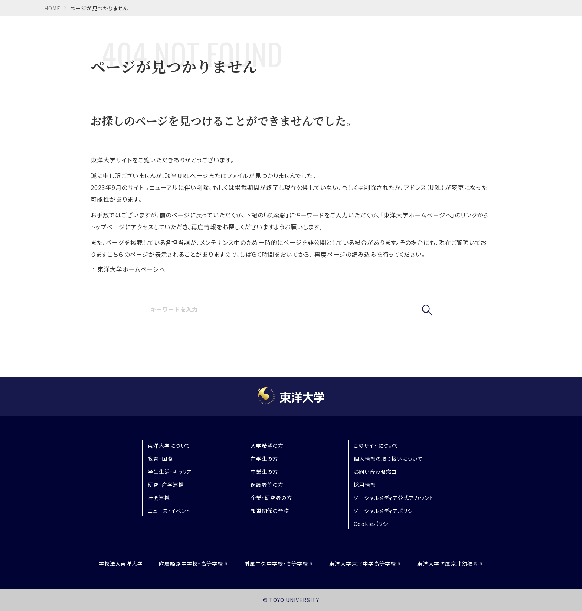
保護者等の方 (267, 484)
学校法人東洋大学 (121, 563)
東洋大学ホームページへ (131, 269)
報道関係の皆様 (270, 510)
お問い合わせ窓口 (375, 471)
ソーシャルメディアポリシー (386, 510)
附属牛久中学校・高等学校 (276, 563)
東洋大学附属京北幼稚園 (447, 563)
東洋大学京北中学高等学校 (362, 563)
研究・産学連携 (166, 484)
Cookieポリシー (374, 523)
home (52, 8)
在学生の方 (264, 458)
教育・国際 (160, 458)
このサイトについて (376, 445)
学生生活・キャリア (170, 471)
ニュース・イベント (169, 510)
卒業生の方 (264, 471)
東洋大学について (169, 445)
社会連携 (159, 497)
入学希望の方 (267, 445)
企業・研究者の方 (271, 497)
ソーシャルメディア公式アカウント (394, 497)
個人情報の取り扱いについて (388, 458)
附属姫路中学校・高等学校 (191, 563)
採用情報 (365, 484)
